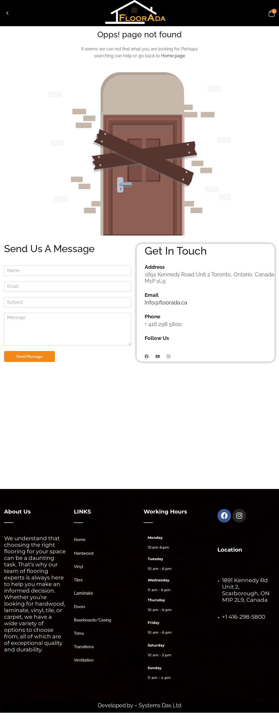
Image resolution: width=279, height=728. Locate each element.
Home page (173, 55)
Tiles (78, 580)
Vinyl (78, 566)
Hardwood (83, 553)
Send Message (29, 356)
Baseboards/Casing (92, 620)
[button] (271, 13)
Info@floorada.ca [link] (166, 302)
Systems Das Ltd (159, 705)
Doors (79, 606)
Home (80, 539)
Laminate (83, 593)
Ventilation (84, 660)
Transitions (84, 646)
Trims (79, 633)
